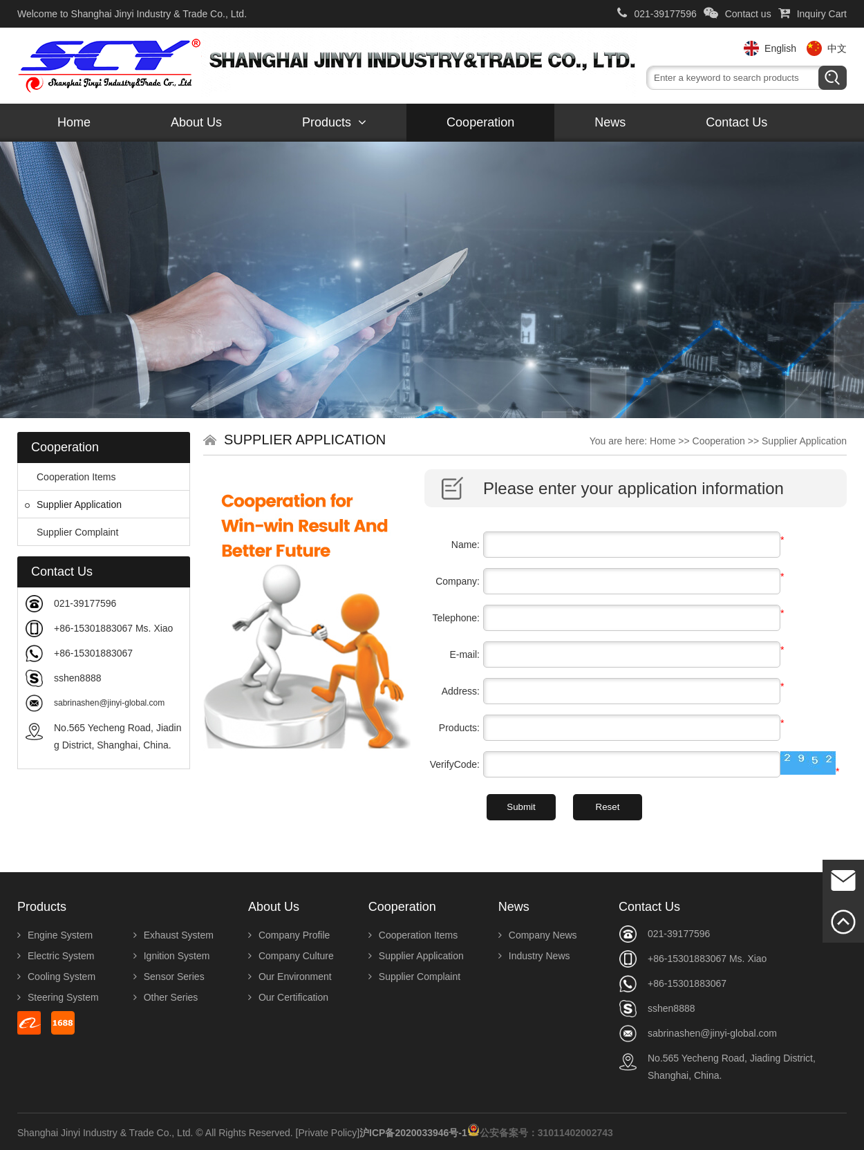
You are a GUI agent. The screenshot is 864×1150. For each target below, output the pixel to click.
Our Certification (288, 997)
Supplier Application (73, 504)
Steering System (58, 997)
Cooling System (56, 976)
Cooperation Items (70, 476)
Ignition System (171, 955)
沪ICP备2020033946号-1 (413, 1132)
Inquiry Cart (812, 13)
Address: (461, 691)
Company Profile (289, 935)
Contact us (737, 13)
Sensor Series (169, 976)
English (780, 48)
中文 (837, 48)
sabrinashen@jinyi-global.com (109, 703)
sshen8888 (78, 678)
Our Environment (290, 976)
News (610, 122)
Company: (457, 581)
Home (74, 122)
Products (334, 122)
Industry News (534, 955)
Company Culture (291, 955)
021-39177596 (656, 13)
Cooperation (480, 122)
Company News (537, 935)
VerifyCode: (455, 764)
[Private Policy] (328, 1132)
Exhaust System (173, 935)
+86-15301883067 (93, 653)
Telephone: (456, 617)
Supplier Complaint (71, 532)
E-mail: (464, 654)
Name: (465, 544)
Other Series (165, 997)
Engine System (55, 935)
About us (196, 122)
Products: (459, 727)
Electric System (55, 955)
